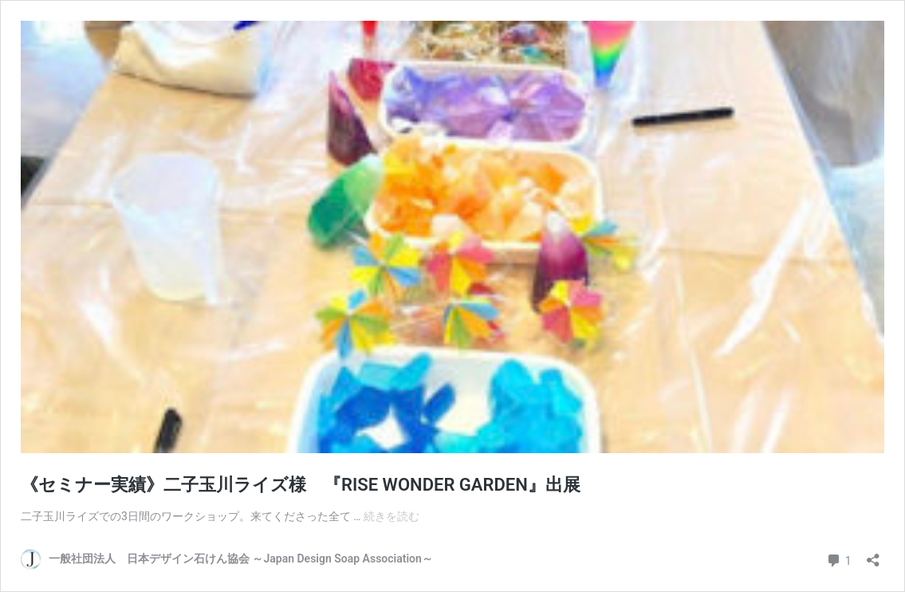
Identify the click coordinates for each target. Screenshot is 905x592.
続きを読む (391, 516)
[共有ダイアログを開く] (873, 555)
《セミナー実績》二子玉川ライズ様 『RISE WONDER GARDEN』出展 (300, 485)
